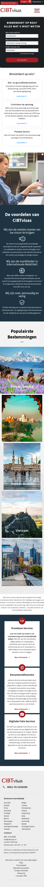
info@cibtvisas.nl (10, 841)
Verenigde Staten (28, 828)
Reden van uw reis (13, 49)
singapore (7, 826)
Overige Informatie (21, 873)
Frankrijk (7, 815)
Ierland (6, 818)
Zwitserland (26, 831)
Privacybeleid (21, 867)
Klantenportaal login (19, 5)
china (6, 810)
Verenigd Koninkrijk (11, 828)
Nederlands (37, 2)
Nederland (25, 820)
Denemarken (26, 810)
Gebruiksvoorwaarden (21, 870)
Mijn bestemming (13, 42)
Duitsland (7, 813)
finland (24, 813)
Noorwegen (8, 823)
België (24, 805)
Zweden (7, 831)
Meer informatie (21, 659)
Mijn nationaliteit (13, 34)
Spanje (24, 826)
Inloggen (36, 5)
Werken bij (21, 875)
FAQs (21, 865)
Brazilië (6, 807)
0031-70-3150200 (10, 839)
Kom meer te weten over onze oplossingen (21, 862)
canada (24, 807)
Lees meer (21, 98)
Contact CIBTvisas (11, 844)
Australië (7, 805)
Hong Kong (26, 815)
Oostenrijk (25, 823)
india (23, 818)
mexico (6, 820)
